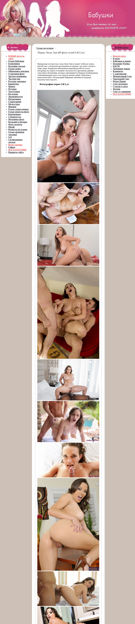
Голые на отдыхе (45, 48)
